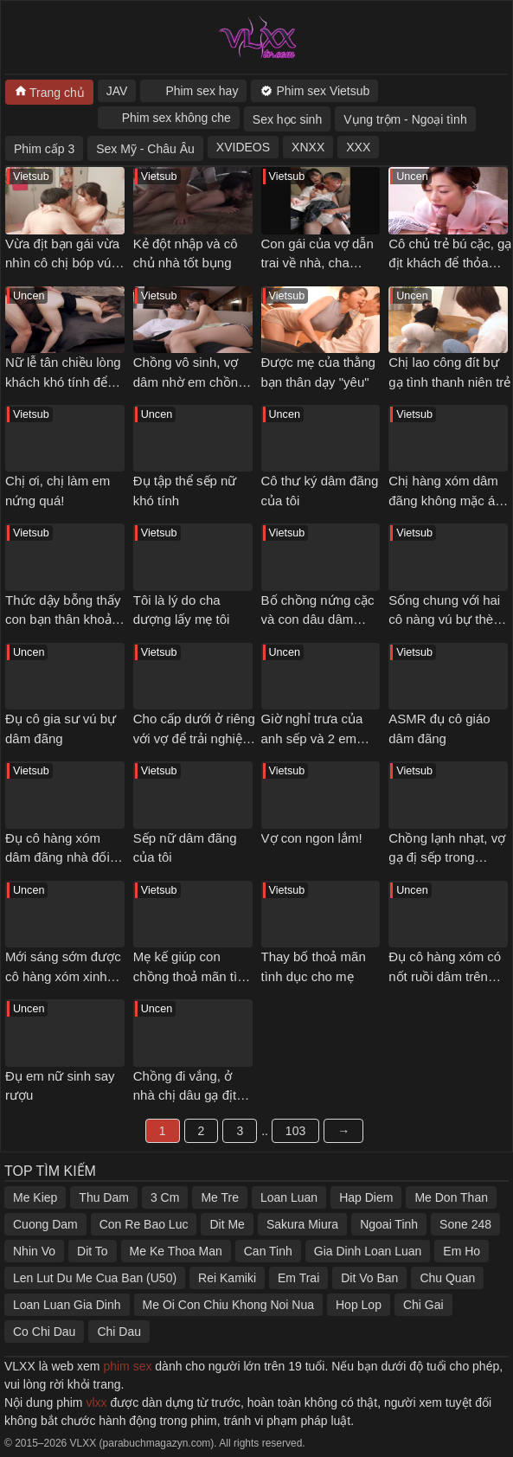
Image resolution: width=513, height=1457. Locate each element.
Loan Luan (288, 1197)
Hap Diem (366, 1197)
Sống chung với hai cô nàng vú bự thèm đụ (445, 619)
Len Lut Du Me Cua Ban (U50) (94, 1278)
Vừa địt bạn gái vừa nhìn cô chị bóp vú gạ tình (62, 263)
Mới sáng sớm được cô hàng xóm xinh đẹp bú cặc (63, 976)
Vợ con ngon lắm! (311, 838)
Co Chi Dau (44, 1331)
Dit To (92, 1251)
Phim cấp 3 (44, 149)
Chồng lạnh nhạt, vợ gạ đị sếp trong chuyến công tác (446, 857)
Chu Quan (447, 1278)
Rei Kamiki (227, 1278)
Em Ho (461, 1251)
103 (295, 1131)
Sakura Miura (302, 1224)
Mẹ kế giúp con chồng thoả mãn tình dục (192, 976)
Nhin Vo (34, 1251)
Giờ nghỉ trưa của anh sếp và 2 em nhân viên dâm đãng (320, 738)
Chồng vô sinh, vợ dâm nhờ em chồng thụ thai (189, 381)
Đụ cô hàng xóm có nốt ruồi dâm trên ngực (444, 976)
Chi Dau (119, 1331)
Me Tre (220, 1197)
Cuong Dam (45, 1224)
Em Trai (298, 1278)
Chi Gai (423, 1305)
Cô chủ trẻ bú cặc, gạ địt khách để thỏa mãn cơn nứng (449, 263)
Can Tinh (268, 1251)
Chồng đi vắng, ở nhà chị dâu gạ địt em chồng (184, 1095)
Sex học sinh (287, 119)
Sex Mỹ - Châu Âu (145, 149)
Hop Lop (359, 1305)
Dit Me (226, 1224)
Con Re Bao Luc (144, 1224)
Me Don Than (451, 1197)
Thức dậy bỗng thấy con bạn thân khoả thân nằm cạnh (62, 619)
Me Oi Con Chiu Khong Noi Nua (228, 1305)
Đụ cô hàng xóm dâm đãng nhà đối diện (57, 857)
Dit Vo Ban (369, 1278)
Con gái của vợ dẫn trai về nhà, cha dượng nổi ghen (317, 263)
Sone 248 (465, 1224)
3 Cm (165, 1197)
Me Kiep (35, 1197)
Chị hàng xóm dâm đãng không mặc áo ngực (445, 500)
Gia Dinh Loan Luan (368, 1251)
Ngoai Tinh (389, 1224)
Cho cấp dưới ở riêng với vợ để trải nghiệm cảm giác (194, 738)
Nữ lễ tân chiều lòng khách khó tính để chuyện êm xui (63, 381)
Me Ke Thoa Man (176, 1251)
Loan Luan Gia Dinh (67, 1305)
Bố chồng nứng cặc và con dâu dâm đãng (318, 619)
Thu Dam (104, 1197)
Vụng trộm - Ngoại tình (405, 119)
